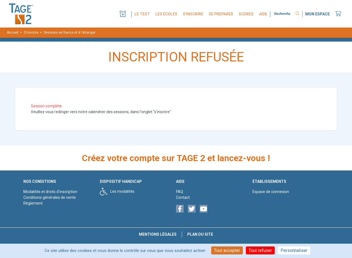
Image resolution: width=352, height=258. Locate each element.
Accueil (12, 32)
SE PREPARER (221, 14)
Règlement (33, 203)
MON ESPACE (317, 14)
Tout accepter (227, 250)
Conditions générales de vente (49, 197)
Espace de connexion (270, 191)
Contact (183, 197)
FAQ (179, 191)
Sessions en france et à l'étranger (69, 32)
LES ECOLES (166, 14)
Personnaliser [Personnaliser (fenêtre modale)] (293, 250)
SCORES (246, 14)
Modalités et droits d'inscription (50, 191)
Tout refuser (260, 250)
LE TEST (142, 14)
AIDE (263, 14)
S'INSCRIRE (193, 14)
